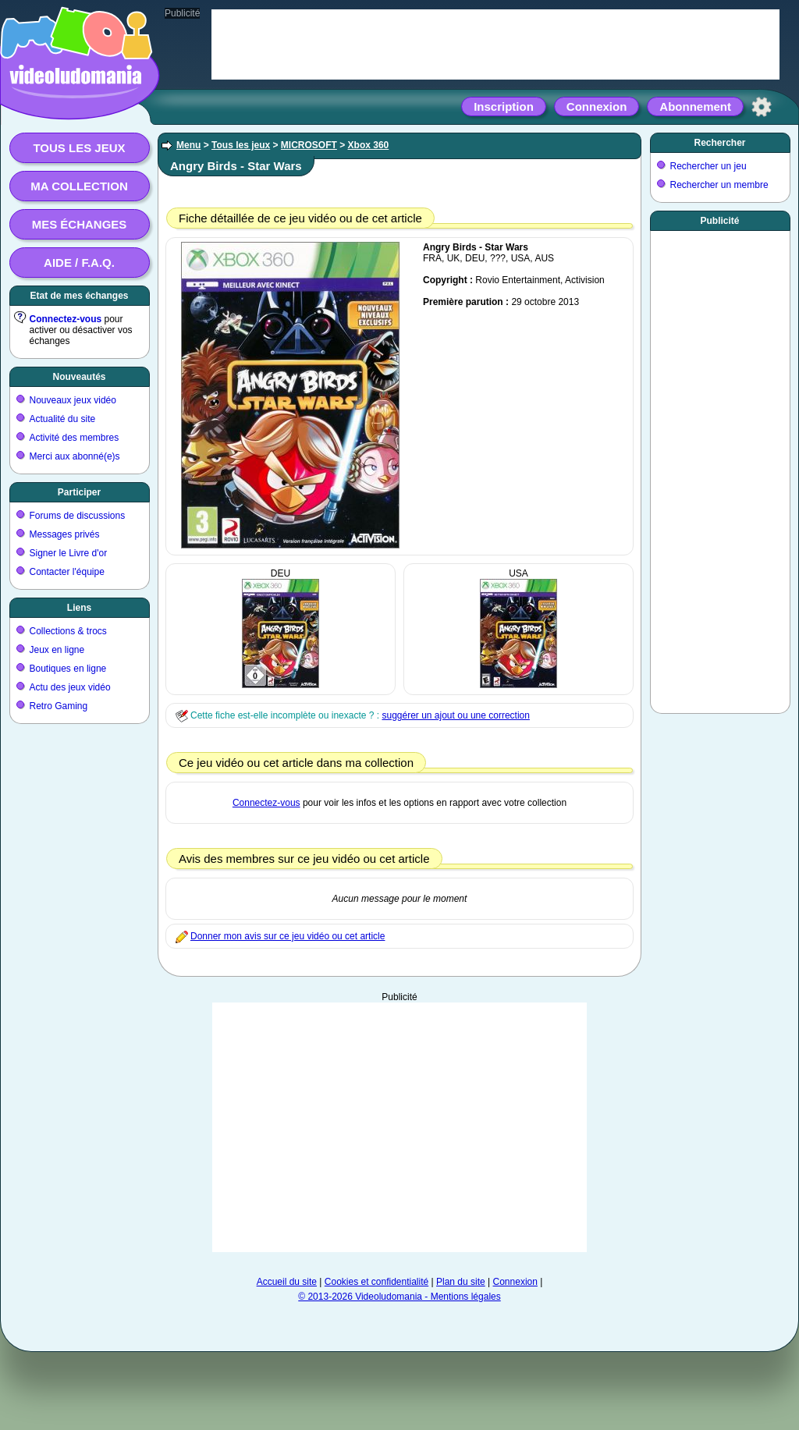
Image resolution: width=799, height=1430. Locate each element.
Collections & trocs (68, 631)
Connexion (596, 106)
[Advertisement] (399, 1127)
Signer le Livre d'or (69, 553)
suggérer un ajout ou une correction (455, 715)
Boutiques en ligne (68, 668)
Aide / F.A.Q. (79, 262)
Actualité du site (63, 418)
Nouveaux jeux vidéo (73, 400)
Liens (79, 607)
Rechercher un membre (719, 184)
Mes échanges (79, 224)
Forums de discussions (78, 515)
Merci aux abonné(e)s (75, 456)
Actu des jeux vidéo (70, 687)
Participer (79, 492)
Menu (188, 145)
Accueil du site (287, 1281)
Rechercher (719, 142)
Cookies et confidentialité (376, 1281)
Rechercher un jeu (708, 166)
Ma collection (78, 186)
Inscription (504, 106)
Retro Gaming (59, 706)
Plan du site (460, 1281)
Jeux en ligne (57, 649)
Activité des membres (74, 437)
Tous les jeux (79, 147)
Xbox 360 (368, 145)
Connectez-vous (66, 319)
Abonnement (695, 106)
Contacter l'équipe (67, 571)
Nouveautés (78, 376)
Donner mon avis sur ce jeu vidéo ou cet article (287, 936)
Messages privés (65, 534)
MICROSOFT (309, 145)
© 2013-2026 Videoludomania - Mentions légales (399, 1296)
